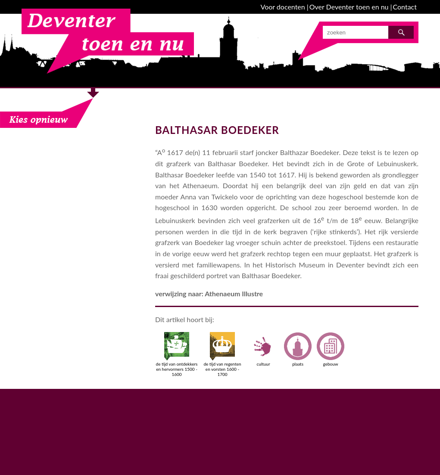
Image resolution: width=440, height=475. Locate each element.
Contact (405, 7)
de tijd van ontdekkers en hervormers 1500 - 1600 (177, 354)
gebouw (330, 349)
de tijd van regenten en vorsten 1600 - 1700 (222, 354)
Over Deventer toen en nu (349, 7)
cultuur (263, 349)
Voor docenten (283, 7)
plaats (298, 349)
